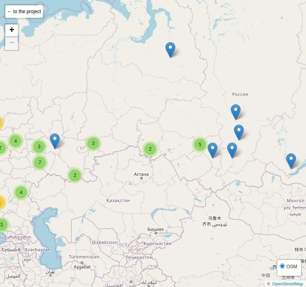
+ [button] (11, 31)
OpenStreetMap (287, 283)
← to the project (24, 11)
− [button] (11, 43)
